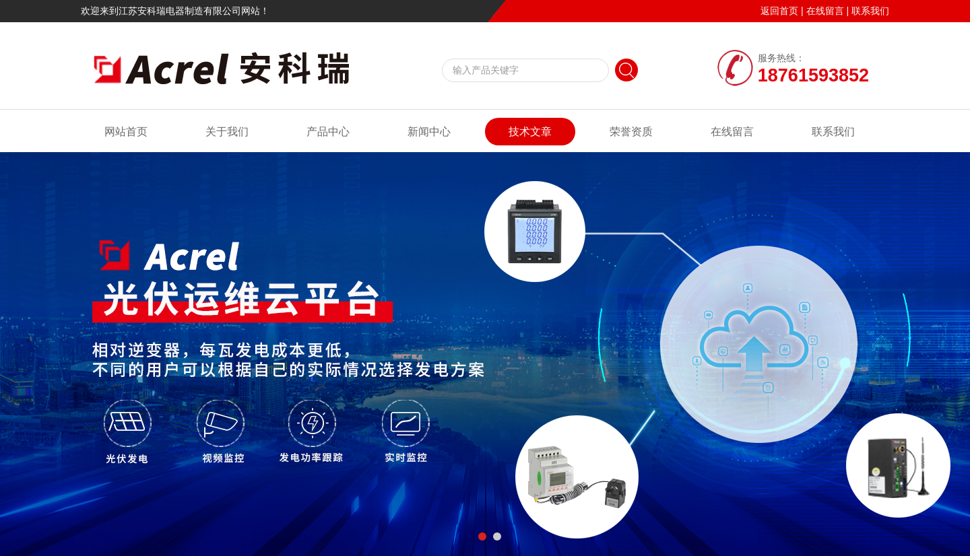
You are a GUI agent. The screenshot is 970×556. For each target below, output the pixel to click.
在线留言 (825, 10)
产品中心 (328, 131)
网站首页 (126, 131)
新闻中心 (429, 131)
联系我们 (870, 10)
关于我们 (227, 131)
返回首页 (779, 10)
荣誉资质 (631, 131)
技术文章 (530, 131)
